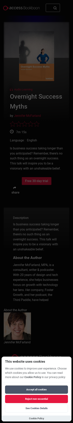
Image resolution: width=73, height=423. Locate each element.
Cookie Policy (32, 377)
